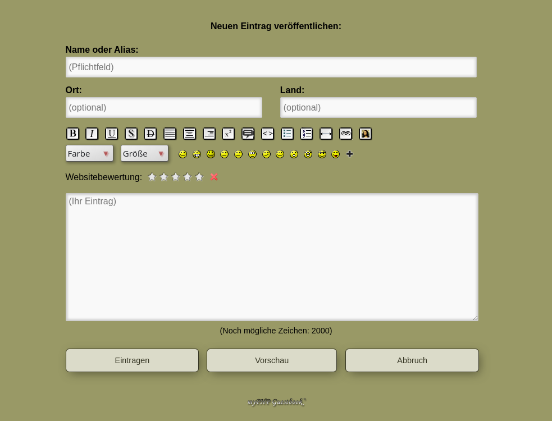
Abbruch (412, 360)
